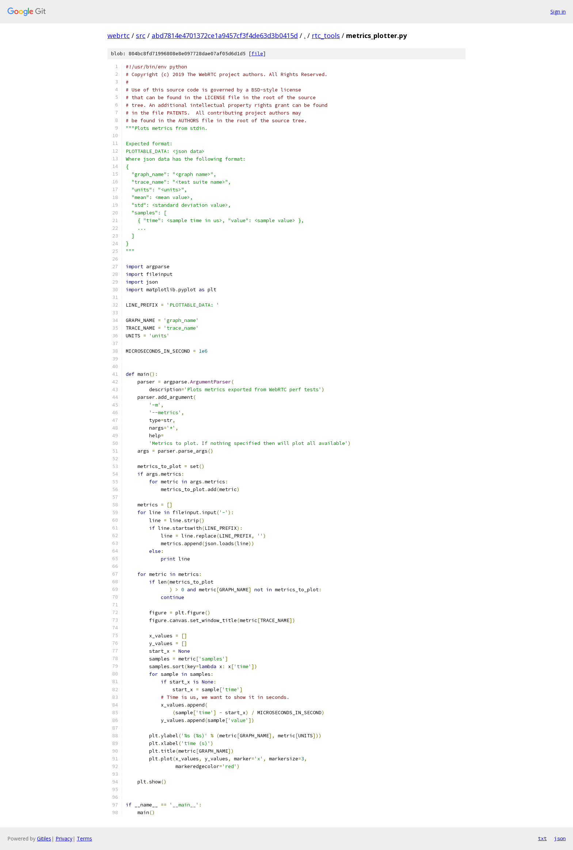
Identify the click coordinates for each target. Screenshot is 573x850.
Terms (84, 838)
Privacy (64, 838)
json (560, 838)
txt (542, 838)
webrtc (118, 35)
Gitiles (44, 838)
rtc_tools (326, 35)
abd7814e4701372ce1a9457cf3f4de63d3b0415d (225, 35)
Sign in (558, 11)
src (140, 35)
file (257, 53)
